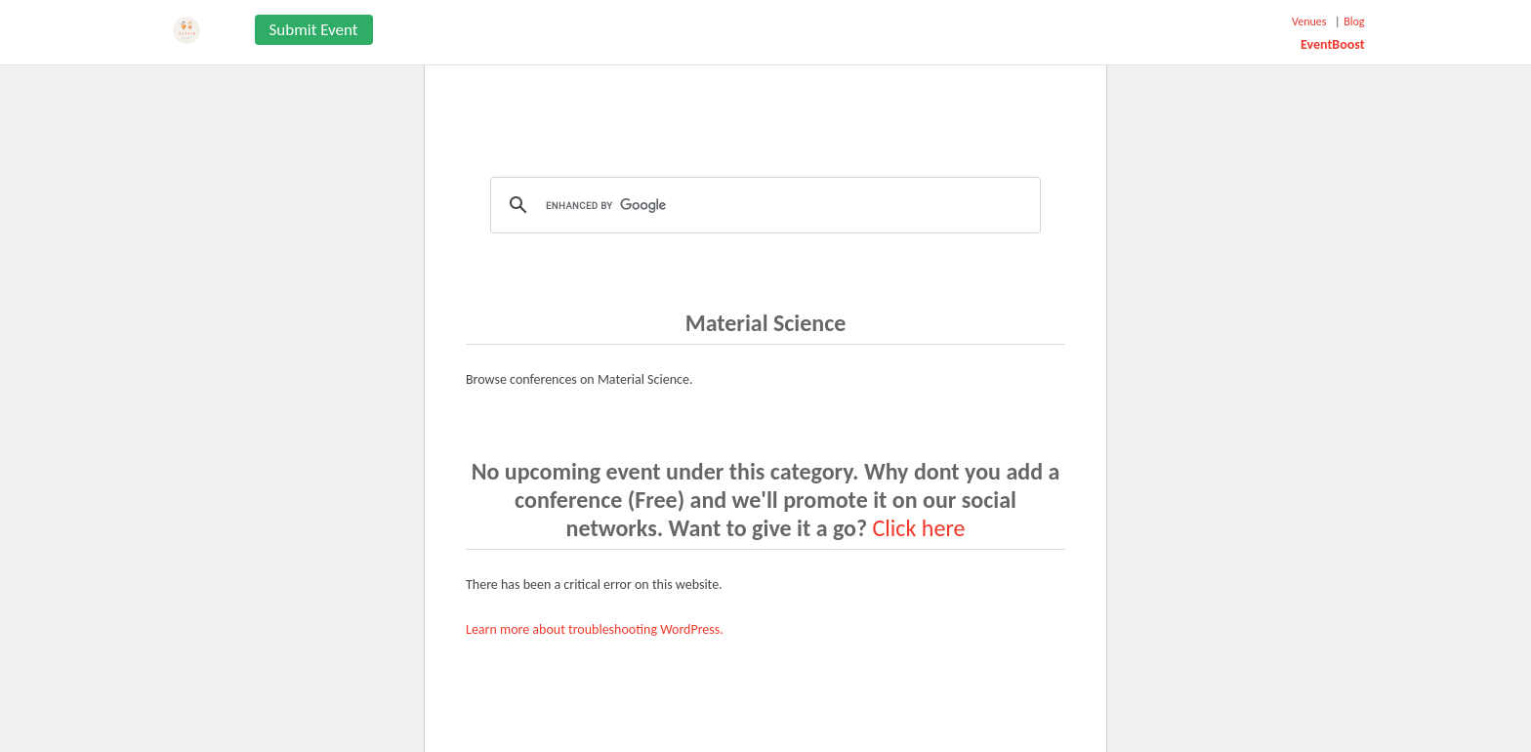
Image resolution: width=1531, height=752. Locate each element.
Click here (919, 528)
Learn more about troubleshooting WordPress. (595, 629)
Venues (1309, 21)
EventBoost (1332, 44)
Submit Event (313, 30)
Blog (1354, 21)
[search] (762, 205)
